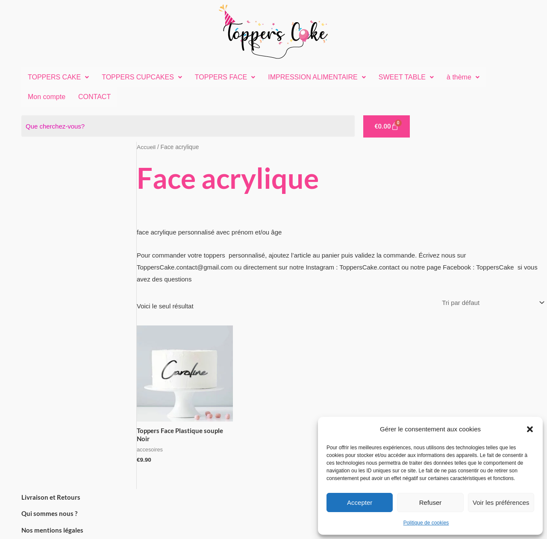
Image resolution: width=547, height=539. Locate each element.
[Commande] (491, 303)
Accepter (359, 502)
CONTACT (94, 96)
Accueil (146, 147)
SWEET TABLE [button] (406, 77)
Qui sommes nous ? (49, 514)
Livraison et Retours (50, 497)
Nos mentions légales (52, 531)
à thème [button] (463, 77)
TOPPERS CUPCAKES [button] (142, 77)
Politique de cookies (426, 523)
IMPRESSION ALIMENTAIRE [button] (317, 77)
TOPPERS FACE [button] (225, 77)
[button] (530, 429)
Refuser (430, 502)
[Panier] (386, 126)
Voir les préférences (501, 502)
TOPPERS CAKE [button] (58, 77)
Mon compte (46, 96)
